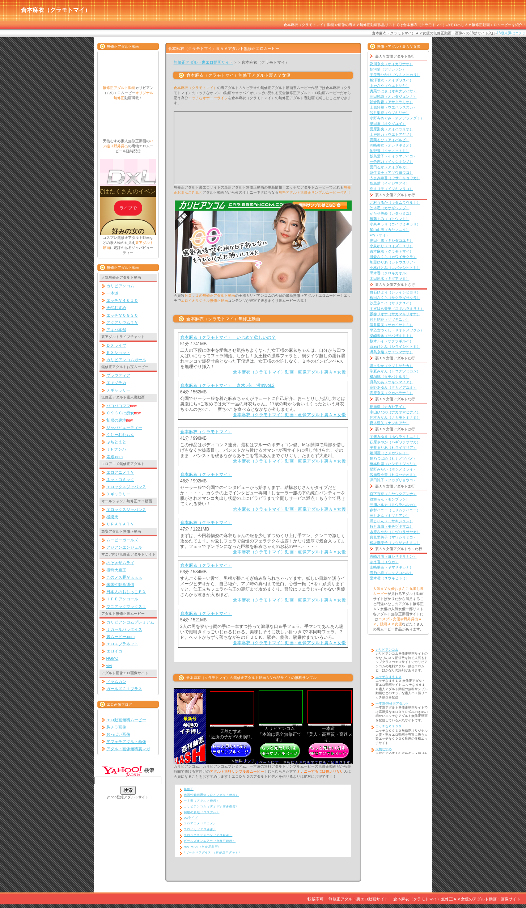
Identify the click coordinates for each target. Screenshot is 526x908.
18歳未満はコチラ (511, 33)
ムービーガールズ (122, 540)
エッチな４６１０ (122, 300)
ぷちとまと (116, 442)
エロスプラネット (122, 644)
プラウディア (118, 375)
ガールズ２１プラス (124, 689)
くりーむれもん (120, 434)
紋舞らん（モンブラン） (390, 499)
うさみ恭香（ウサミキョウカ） (395, 178)
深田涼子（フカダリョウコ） (393, 480)
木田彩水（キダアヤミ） (390, 278)
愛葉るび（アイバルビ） (390, 140)
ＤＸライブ (116, 345)
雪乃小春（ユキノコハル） (391, 573)
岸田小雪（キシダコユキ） (391, 240)
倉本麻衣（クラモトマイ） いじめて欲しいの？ (228, 337)
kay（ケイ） (380, 235)
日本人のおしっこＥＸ (126, 592)
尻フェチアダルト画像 (126, 741)
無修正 (189, 789)
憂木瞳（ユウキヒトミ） (390, 578)
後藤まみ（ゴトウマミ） (390, 219)
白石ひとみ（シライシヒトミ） (395, 347)
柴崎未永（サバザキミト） (391, 336)
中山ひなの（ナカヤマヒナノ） (395, 412)
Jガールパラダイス (213, 852)
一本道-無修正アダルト (392, 703)
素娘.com (114, 457)
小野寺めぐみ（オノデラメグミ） (397, 118)
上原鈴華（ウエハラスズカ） (393, 107)
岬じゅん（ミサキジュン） (391, 521)
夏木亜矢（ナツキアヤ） (390, 423)
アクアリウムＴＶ (122, 322)
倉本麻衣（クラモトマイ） (206, 431)
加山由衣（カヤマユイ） (390, 230)
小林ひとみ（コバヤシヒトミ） (395, 268)
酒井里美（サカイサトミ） (391, 325)
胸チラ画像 (116, 727)
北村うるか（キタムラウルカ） (395, 202)
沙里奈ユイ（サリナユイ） (391, 303)
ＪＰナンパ (116, 449)
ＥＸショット (118, 352)
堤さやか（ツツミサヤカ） (391, 366)
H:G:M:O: (202, 846)
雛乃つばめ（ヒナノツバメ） (393, 458)
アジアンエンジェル (124, 547)
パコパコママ (118, 406)
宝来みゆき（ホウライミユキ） (395, 437)
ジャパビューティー (124, 427)
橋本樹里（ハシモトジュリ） (393, 464)
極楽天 (112, 517)
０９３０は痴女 (120, 413)
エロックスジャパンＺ (126, 487)
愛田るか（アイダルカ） (390, 167)
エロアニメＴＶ (120, 472)
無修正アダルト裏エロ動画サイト (203, 62)
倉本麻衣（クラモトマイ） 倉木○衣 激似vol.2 (227, 385)
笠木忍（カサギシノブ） (390, 208)
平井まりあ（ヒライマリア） (393, 447)
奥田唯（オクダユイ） (388, 124)
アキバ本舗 (116, 330)
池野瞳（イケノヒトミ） (390, 151)
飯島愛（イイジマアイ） (390, 183)
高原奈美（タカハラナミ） (391, 393)
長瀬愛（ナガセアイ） (388, 407)
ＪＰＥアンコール (122, 599)
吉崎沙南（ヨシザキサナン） (393, 556)
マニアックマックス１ (126, 606)
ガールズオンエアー (210, 840)
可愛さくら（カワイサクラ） (393, 257)
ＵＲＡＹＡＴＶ (120, 524)
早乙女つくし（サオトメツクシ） (397, 330)
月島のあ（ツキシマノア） (391, 382)
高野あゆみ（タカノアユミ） (393, 387)
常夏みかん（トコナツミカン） (395, 371)
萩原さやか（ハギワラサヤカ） (395, 442)
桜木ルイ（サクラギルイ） (391, 341)
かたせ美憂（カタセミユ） (391, 213)
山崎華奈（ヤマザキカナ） (391, 567)
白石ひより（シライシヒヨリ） (395, 292)
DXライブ (191, 817)
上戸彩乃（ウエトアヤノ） (391, 134)
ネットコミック (120, 479)
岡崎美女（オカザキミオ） (391, 145)
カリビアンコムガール (126, 360)
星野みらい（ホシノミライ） (393, 469)
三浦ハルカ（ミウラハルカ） (393, 505)
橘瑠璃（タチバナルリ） (390, 377)
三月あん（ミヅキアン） (390, 516)
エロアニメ (200, 823)
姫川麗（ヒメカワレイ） (390, 453)
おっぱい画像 (118, 734)
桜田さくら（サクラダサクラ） (395, 298)
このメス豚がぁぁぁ (124, 577)
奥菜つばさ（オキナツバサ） (393, 91)
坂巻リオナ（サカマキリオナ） (395, 314)
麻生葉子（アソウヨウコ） (391, 172)
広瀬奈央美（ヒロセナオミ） (393, 475)
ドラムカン (116, 681)
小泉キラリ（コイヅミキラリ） (395, 224)
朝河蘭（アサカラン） (388, 69)
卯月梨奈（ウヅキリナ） (390, 113)
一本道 (112, 293)
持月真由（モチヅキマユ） (391, 526)
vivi (109, 665)
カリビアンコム (120, 286)
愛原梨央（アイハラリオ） (391, 129)
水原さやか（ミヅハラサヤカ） (395, 532)
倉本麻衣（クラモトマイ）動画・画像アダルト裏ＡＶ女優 (289, 372)
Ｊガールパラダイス (124, 629)
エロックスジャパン (208, 835)
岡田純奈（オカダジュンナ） (393, 96)
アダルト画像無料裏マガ (128, 749)
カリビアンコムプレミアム (130, 622)
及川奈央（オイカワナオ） (391, 64)
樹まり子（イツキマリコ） (391, 189)
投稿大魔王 (116, 570)
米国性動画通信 (120, 584)
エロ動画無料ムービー (126, 720)
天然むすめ (116, 307)
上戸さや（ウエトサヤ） (390, 86)
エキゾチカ (116, 382)
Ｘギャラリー (118, 390)
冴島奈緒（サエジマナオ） (391, 352)
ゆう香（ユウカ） (384, 562)
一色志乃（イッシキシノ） (391, 162)
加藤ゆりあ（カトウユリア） (393, 262)
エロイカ (114, 651)
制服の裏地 (116, 420)
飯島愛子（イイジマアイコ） (393, 156)
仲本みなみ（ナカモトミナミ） (395, 417)
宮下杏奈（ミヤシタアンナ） (393, 494)
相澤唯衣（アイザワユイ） (391, 80)
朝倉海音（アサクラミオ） (391, 102)
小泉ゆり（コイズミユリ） (391, 246)
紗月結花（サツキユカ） (390, 319)
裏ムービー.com (120, 636)
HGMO (112, 658)
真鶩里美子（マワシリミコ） (393, 537)
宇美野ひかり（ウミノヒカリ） (395, 75)
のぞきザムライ (120, 563)
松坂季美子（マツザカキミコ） (395, 543)
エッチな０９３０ (122, 315)
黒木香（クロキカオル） (390, 273)
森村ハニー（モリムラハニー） (395, 510)
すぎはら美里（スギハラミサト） (397, 309)
